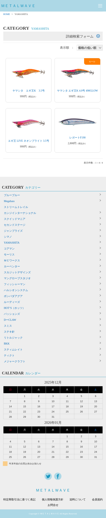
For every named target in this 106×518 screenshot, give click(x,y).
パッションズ (12, 314)
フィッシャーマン (14, 284)
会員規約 (97, 499)
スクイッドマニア (14, 219)
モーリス (9, 254)
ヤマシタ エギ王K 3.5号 (28, 90)
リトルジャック (13, 337)
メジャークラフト (14, 361)
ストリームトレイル (16, 207)
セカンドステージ (14, 224)
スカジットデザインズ (17, 272)
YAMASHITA (11, 242)
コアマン (9, 248)
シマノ (8, 236)
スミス (8, 325)
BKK (7, 343)
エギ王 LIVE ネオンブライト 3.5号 (28, 140)
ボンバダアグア (13, 296)
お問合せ (53, 505)
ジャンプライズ (13, 230)
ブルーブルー (12, 195)
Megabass (9, 201)
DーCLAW (10, 319)
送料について (78, 499)
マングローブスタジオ (17, 278)
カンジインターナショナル (20, 213)
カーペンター (12, 266)
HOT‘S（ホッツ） (14, 308)
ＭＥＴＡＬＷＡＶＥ (18, 6)
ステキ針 (9, 331)
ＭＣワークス (12, 260)
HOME (6, 14)
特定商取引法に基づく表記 (19, 499)
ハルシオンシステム (16, 290)
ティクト (9, 355)
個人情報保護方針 (52, 499)
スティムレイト (13, 349)
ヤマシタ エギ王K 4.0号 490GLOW (77, 90)
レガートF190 (77, 137)
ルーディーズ (12, 302)
